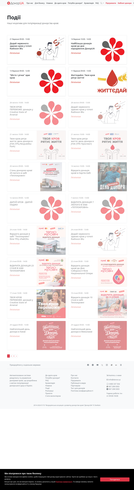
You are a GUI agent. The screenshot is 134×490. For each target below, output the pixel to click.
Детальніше (15, 53)
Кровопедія (89, 3)
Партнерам (75, 385)
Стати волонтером (53, 396)
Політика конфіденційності (82, 391)
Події (47, 388)
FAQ (97, 3)
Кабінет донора (125, 3)
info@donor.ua (113, 379)
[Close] (114, 479)
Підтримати (111, 3)
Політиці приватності (64, 482)
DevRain (97, 405)
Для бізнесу (40, 3)
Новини (49, 3)
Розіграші (49, 391)
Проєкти (48, 393)
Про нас (29, 3)
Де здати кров (60, 3)
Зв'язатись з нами (114, 375)
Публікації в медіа (78, 383)
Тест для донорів (78, 388)
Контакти (74, 378)
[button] (102, 3)
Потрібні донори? (75, 3)
